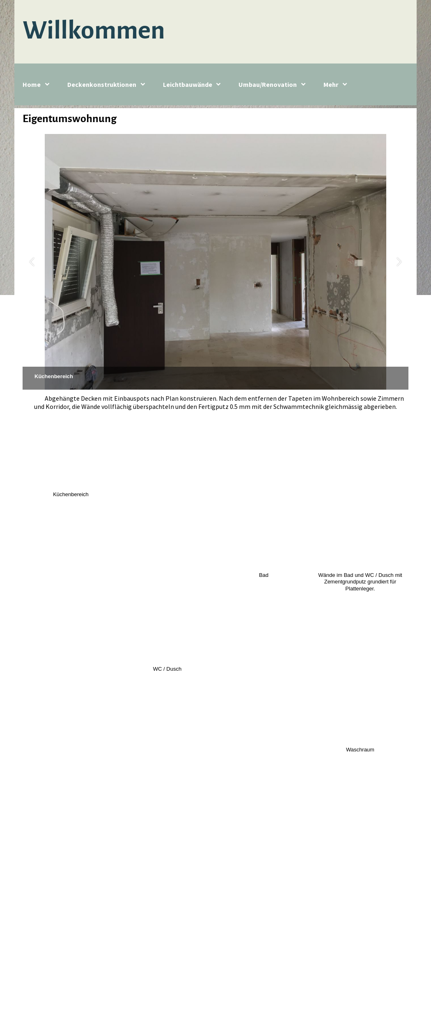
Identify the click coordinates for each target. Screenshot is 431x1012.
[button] (31, 262)
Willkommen (94, 30)
